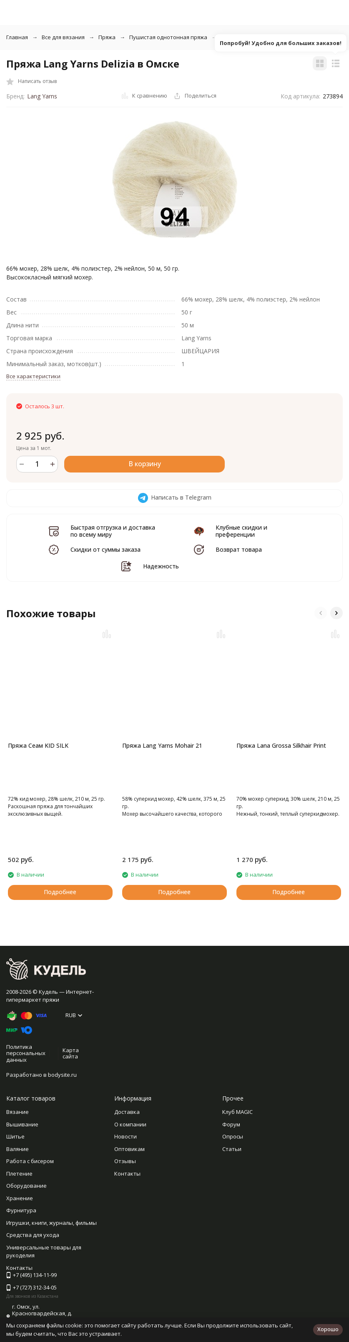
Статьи (231, 1149)
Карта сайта (71, 1053)
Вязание (17, 1112)
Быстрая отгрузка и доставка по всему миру (112, 530)
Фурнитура (21, 1210)
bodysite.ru (62, 1074)
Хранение (19, 1198)
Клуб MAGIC (237, 1112)
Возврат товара (239, 549)
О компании (130, 1124)
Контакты (127, 1173)
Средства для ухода (32, 1235)
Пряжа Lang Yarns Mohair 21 (162, 745)
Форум (231, 1124)
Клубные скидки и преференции (241, 530)
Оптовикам (129, 1149)
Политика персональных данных (25, 1053)
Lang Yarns (42, 96)
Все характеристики (33, 376)
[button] (320, 613)
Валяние (17, 1149)
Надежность (161, 566)
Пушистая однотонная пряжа (168, 37)
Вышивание (22, 1124)
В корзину (144, 463)
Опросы (232, 1136)
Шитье (15, 1136)
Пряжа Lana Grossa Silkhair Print (281, 745)
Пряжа (106, 37)
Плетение (19, 1173)
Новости (125, 1136)
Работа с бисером (30, 1161)
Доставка (127, 1112)
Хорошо (328, 1329)
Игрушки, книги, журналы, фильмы (51, 1222)
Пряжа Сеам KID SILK (38, 745)
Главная (17, 37)
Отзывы (125, 1161)
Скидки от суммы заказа (105, 549)
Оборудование (26, 1185)
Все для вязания (63, 37)
